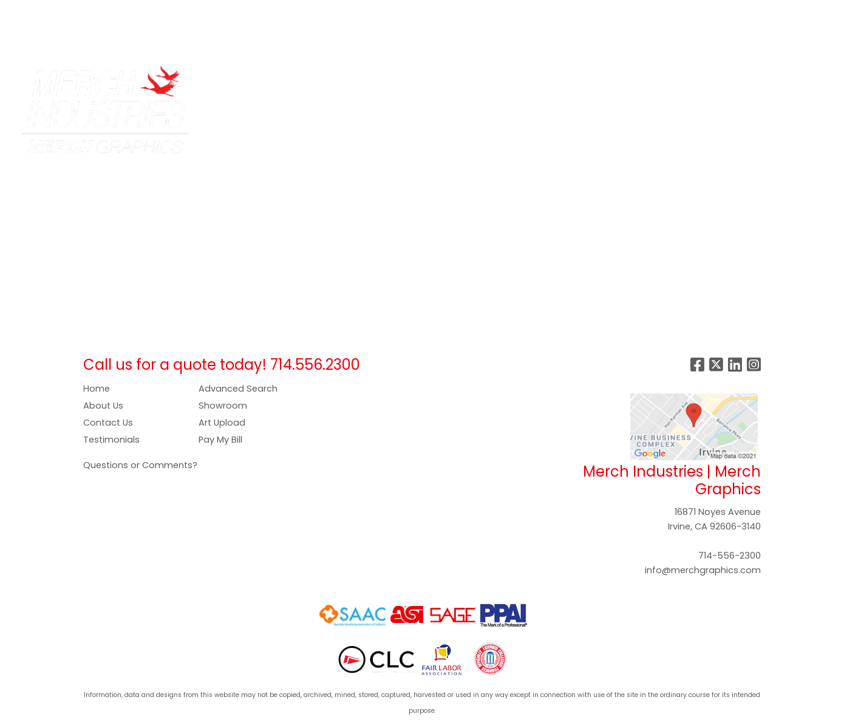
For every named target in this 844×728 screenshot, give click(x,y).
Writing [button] (704, 80)
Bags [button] (349, 80)
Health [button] (565, 80)
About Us (103, 406)
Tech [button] (658, 80)
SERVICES (112, 13)
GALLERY (340, 13)
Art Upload (222, 423)
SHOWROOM (42, 40)
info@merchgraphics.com (703, 570)
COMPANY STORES (187, 13)
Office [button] (613, 80)
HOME (26, 13)
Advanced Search (238, 389)
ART (248, 13)
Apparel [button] (301, 80)
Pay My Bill (220, 440)
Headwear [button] (508, 80)
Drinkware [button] (402, 80)
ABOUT (65, 13)
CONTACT (104, 40)
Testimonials (111, 440)
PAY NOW (289, 13)
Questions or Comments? (140, 465)
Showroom (223, 406)
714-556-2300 (729, 555)
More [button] (750, 80)
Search (644, 13)
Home (96, 389)
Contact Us (108, 423)
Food (454, 80)
